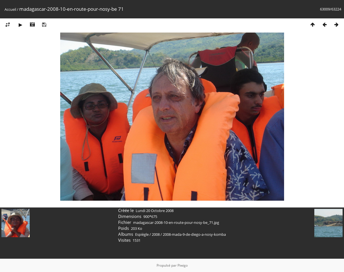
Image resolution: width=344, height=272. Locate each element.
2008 (156, 234)
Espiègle (142, 234)
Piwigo (183, 265)
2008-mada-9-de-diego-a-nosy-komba (194, 234)
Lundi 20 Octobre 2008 (155, 210)
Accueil (10, 9)
